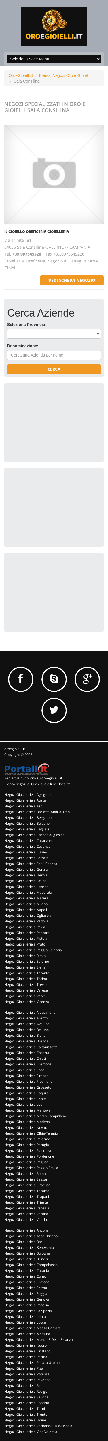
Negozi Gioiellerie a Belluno (26, 1029)
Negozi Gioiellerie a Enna (24, 1070)
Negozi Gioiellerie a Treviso (26, 984)
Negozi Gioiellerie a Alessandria (30, 1012)
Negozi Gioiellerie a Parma (25, 1356)
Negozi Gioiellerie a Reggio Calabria (33, 950)
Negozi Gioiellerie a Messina (27, 1333)
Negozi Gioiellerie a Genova (26, 1299)
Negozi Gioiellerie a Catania (26, 1270)
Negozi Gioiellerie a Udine (25, 1420)
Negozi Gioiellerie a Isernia (26, 875)
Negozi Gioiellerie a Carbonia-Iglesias (34, 834)
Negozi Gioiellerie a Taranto (26, 973)
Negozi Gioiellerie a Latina (25, 880)
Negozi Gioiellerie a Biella (25, 1035)
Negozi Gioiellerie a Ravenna (27, 1379)
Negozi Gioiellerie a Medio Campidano (35, 1116)
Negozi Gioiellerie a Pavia (24, 927)
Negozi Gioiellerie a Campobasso (31, 1264)
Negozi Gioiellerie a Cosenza (27, 846)
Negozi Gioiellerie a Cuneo (25, 852)
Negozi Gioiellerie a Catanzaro (28, 840)
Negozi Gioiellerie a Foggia (25, 1293)
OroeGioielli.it (21, 75)
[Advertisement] (50, 422)
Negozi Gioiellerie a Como (25, 1276)
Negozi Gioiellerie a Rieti (23, 1385)
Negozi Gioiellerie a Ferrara (26, 857)
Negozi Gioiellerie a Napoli (25, 909)
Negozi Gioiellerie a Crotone (27, 1282)
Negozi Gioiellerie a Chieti (25, 1058)
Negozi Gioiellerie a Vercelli (26, 996)
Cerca (54, 369)
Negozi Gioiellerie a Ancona (26, 1230)
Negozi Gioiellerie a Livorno (26, 886)
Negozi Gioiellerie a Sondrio (26, 1402)
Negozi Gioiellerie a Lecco (25, 1316)
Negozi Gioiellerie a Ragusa (26, 1162)
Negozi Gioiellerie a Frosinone (28, 1081)
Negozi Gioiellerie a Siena (25, 967)
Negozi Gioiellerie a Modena (27, 1121)
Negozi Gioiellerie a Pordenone (29, 1156)
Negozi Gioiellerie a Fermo (25, 1287)
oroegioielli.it (14, 748)
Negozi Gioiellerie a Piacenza (27, 1150)
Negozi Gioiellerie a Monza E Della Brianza (38, 1339)
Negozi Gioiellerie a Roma (25, 1173)
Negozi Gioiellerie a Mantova (27, 1110)
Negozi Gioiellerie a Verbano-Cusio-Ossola (38, 1425)
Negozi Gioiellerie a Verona (26, 1213)
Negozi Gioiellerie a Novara (26, 1127)
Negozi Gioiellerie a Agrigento (28, 794)
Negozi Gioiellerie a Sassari (26, 1179)
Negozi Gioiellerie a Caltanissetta (31, 1046)
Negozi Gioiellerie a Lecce (25, 1098)
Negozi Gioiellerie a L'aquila (26, 1093)
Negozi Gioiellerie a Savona (26, 1397)
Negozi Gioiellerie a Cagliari (26, 829)
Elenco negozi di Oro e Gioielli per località (37, 784)
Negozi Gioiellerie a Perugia (26, 1144)
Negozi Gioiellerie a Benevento (29, 1247)
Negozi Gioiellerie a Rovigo (25, 1391)
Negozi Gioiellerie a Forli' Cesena (30, 863)
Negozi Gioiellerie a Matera (26, 898)
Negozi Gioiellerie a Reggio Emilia (31, 1167)
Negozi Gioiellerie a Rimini (25, 955)
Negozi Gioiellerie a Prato (24, 944)
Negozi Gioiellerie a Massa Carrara (32, 1328)
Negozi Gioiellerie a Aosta (25, 800)
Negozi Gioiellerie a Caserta (26, 1052)
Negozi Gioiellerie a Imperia (26, 1305)
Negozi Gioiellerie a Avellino (26, 1023)
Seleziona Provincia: (26, 324)
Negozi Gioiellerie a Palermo (27, 1139)
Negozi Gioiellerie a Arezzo (26, 1018)
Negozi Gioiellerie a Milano (26, 903)
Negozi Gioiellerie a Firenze (26, 1075)
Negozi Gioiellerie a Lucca (25, 1322)
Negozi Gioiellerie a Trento (25, 1414)
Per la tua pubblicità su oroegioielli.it (33, 778)
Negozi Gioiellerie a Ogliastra (27, 915)
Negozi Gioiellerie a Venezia (26, 1208)
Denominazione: (22, 346)
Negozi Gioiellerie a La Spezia (28, 1310)
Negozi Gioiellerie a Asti (23, 806)
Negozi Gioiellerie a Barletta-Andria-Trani (37, 811)
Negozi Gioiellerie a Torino (25, 978)
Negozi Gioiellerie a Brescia (26, 1041)
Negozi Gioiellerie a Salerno (26, 961)
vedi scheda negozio (71, 280)
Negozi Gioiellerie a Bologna (27, 1253)
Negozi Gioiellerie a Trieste (26, 1202)
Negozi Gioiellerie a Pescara (27, 932)
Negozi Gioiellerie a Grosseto (27, 1087)
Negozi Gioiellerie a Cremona (28, 1064)
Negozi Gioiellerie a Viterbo (26, 1219)
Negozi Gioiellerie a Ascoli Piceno (31, 1236)
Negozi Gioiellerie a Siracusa (27, 1185)
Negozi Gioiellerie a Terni (24, 1408)
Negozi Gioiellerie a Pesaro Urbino (32, 1362)
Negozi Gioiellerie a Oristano (27, 1351)
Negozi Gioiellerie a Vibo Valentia (30, 1431)
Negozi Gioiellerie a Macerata (28, 892)
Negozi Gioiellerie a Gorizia (26, 869)
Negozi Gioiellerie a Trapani (26, 1196)
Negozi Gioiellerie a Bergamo (28, 817)
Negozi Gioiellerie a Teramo (26, 1190)
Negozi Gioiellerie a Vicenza (26, 1001)
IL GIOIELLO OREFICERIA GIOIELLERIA (36, 231)
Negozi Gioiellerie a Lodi (23, 1104)
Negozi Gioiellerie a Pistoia (25, 938)
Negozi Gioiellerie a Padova (26, 921)
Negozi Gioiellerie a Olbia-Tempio (31, 1133)
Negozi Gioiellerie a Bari (23, 1241)
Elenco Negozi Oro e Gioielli (64, 75)
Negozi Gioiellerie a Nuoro (25, 1345)
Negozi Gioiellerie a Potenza (27, 1374)
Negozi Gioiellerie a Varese (26, 990)
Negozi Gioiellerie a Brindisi (26, 1259)
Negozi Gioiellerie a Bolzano (27, 823)
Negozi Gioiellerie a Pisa (23, 1368)
